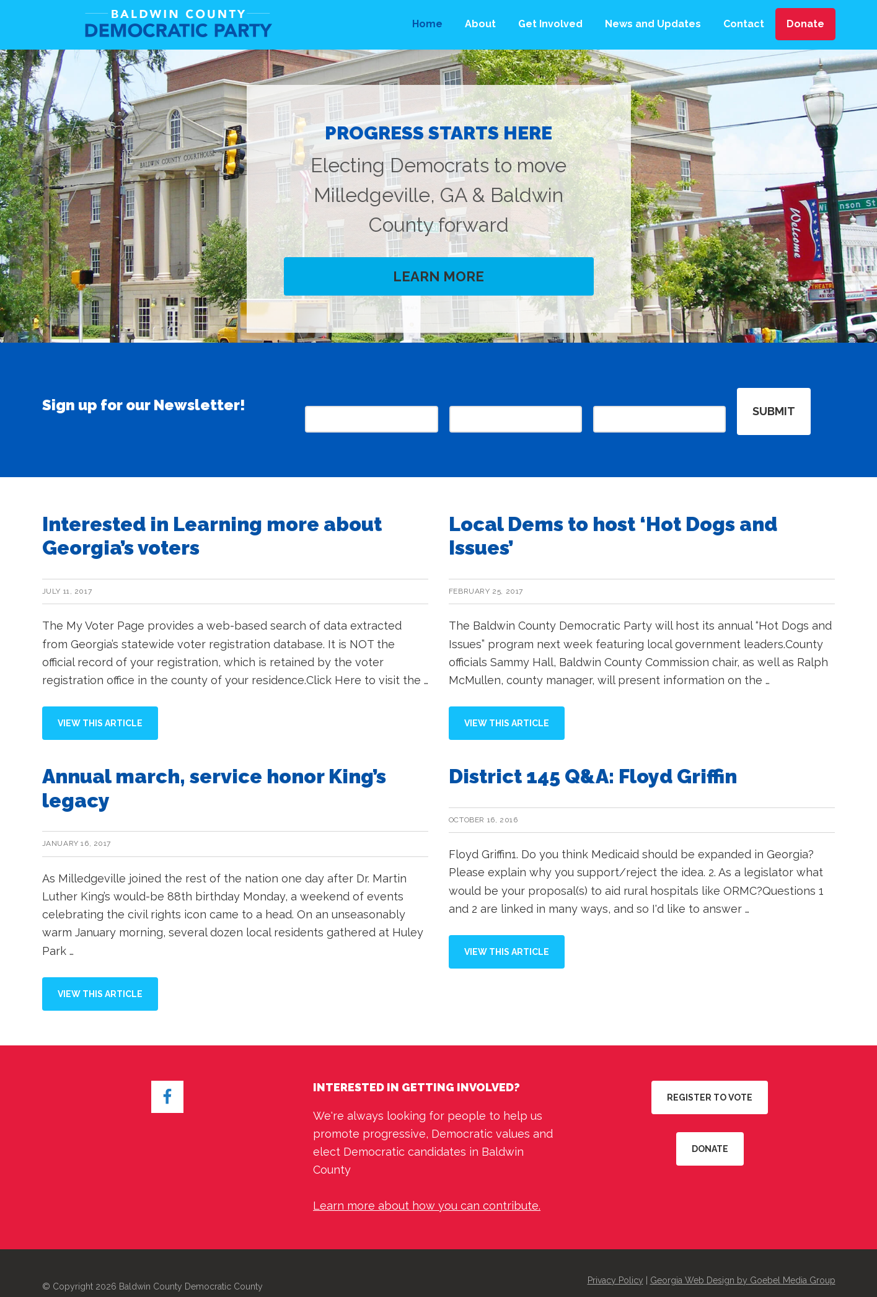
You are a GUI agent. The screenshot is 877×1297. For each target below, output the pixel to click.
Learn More (438, 277)
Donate (710, 1129)
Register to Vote (709, 1078)
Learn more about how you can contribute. (426, 1185)
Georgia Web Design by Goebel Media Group (742, 1260)
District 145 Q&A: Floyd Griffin (593, 756)
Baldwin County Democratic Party (175, 25)
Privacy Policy (615, 1260)
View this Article (108, 709)
